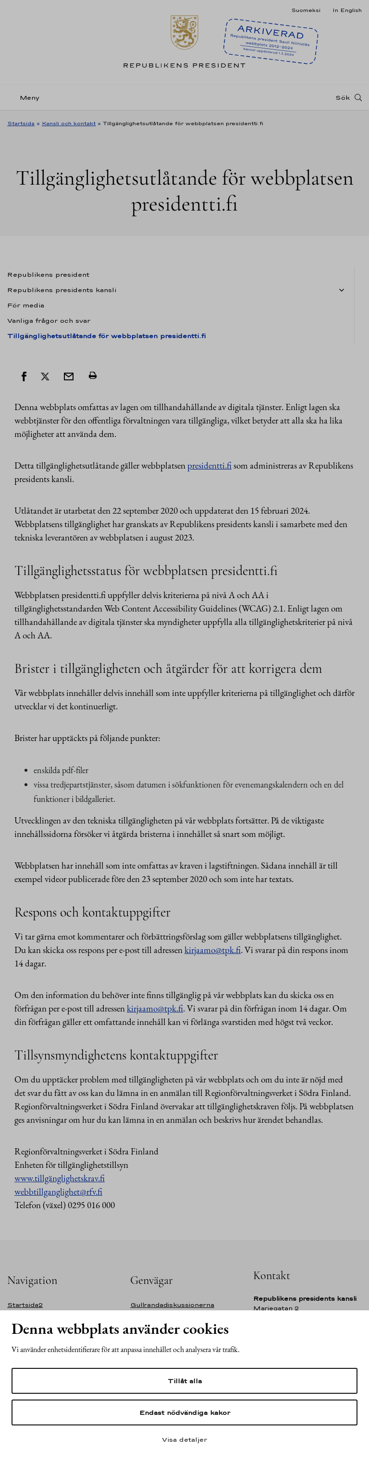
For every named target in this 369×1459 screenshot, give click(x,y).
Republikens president (48, 274)
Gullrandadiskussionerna (172, 1305)
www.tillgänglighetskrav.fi (59, 1178)
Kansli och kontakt (69, 123)
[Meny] (26, 97)
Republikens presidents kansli (61, 289)
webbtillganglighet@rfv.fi (58, 1192)
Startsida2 (25, 1305)
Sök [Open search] (342, 97)
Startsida (21, 123)
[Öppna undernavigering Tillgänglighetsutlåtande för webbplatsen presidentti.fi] (340, 290)
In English (347, 10)
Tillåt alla (185, 1381)
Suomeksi (305, 10)
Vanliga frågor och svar (48, 320)
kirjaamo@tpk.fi (212, 950)
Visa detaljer (184, 1439)
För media (25, 305)
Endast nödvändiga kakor (184, 1412)
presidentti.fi (209, 465)
